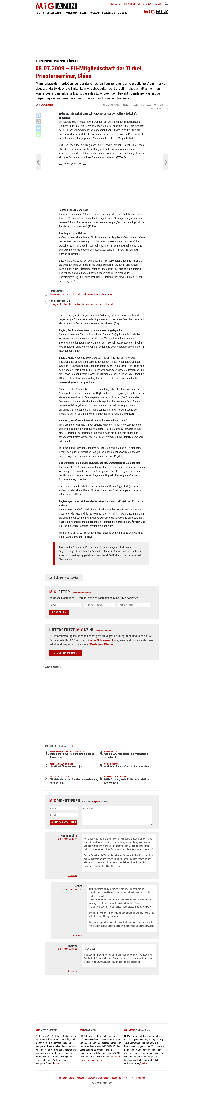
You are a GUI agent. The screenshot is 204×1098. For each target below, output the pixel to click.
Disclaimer (140, 1078)
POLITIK (40, 12)
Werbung (158, 4)
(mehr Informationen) (81, 592)
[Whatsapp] (38, 134)
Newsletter (115, 4)
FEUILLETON (108, 12)
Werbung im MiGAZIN (85, 1078)
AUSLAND (95, 12)
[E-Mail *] (65, 605)
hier (57, 1063)
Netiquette (95, 801)
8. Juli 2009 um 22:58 (67, 949)
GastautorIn (47, 104)
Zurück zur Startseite (64, 577)
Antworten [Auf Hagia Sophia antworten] (72, 875)
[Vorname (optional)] (99, 605)
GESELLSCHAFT (55, 12)
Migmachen (129, 4)
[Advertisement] (102, 37)
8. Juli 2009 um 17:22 (67, 839)
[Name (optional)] (134, 605)
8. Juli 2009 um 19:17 (72, 889)
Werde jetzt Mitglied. (102, 644)
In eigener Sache (66, 1078)
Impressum (128, 1078)
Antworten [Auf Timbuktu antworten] (72, 971)
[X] (38, 121)
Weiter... (145, 1063)
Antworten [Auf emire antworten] (77, 935)
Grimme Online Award (100, 640)
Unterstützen (144, 4)
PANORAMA (71, 12)
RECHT (83, 12)
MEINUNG (122, 12)
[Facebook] (38, 115)
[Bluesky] (38, 128)
